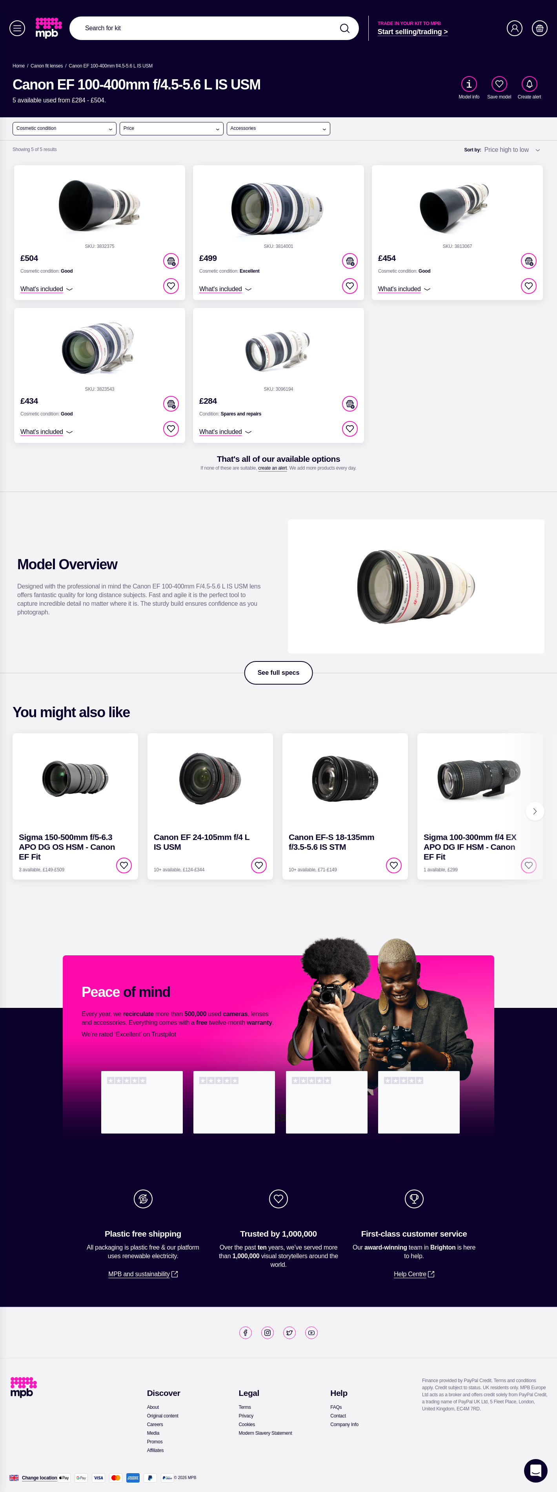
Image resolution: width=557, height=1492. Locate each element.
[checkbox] (499, 84)
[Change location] (39, 1477)
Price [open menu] (172, 129)
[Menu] (17, 28)
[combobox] (214, 28)
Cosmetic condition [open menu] (64, 129)
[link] (49, 28)
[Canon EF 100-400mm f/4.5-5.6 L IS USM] (111, 65)
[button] (171, 260)
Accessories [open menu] (279, 129)
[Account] (514, 28)
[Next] (535, 811)
